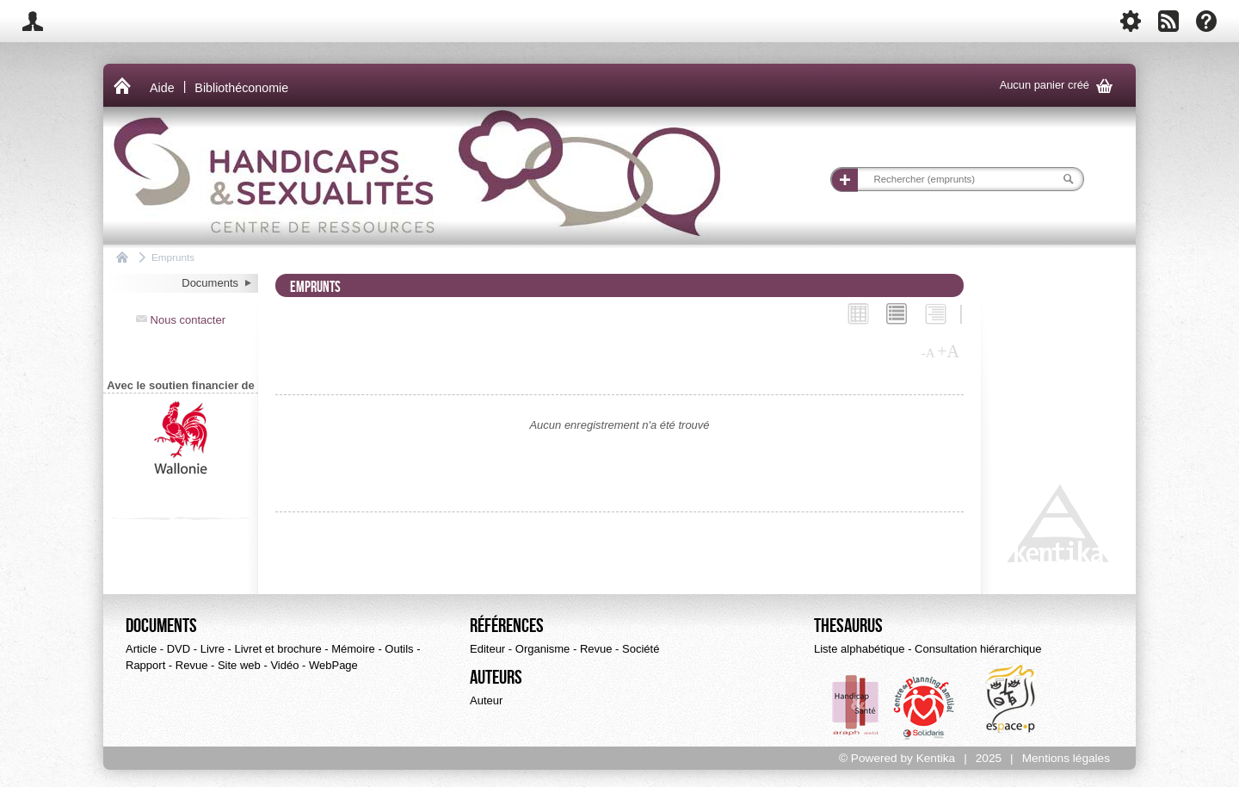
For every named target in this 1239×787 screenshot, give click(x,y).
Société (640, 648)
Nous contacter (180, 319)
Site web (239, 665)
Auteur (486, 700)
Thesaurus (848, 626)
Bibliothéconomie (241, 88)
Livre (212, 648)
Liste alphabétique (859, 648)
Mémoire (353, 648)
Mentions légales (1066, 758)
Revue (192, 665)
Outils (399, 648)
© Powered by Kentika (897, 758)
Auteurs (496, 678)
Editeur (487, 648)
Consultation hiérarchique (978, 648)
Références (507, 626)
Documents (161, 626)
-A (928, 353)
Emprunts (172, 257)
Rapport (145, 665)
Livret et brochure (277, 648)
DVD (178, 648)
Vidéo (284, 665)
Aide (162, 88)
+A (948, 351)
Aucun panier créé (1059, 86)
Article (141, 648)
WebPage (333, 665)
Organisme (542, 648)
